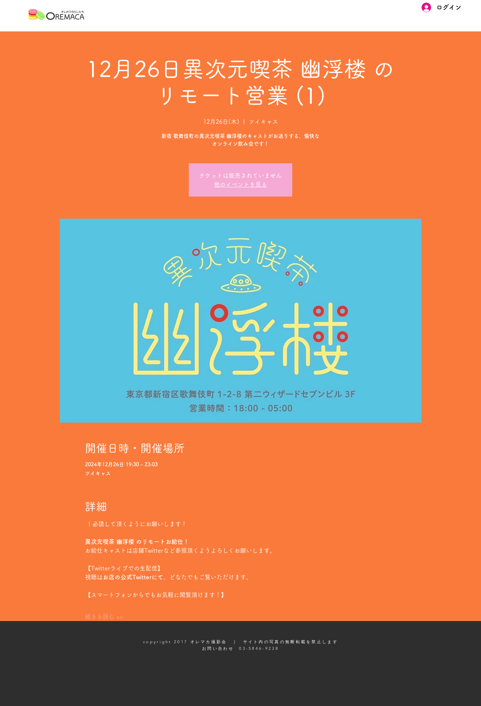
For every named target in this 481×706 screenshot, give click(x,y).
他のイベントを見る (240, 184)
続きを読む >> (104, 617)
